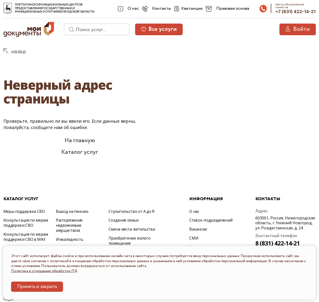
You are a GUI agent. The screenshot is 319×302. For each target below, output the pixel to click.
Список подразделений (211, 220)
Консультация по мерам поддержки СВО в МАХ (25, 237)
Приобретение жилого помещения (130, 240)
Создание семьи (124, 220)
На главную (79, 140)
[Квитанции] (187, 8)
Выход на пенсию (72, 211)
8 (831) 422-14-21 (277, 243)
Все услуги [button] (159, 29)
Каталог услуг (79, 152)
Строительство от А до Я (132, 211)
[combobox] (128, 8)
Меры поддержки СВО (24, 211)
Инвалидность (69, 239)
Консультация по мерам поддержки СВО (25, 222)
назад (18, 51)
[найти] (70, 29)
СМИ (193, 238)
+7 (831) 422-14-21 (295, 11)
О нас (194, 211)
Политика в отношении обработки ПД (44, 271)
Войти (297, 29)
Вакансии (198, 229)
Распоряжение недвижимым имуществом (69, 225)
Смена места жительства (132, 229)
